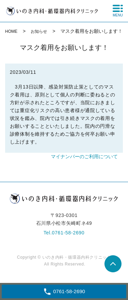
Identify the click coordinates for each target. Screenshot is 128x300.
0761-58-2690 (68, 232)
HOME (11, 31)
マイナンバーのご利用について (84, 156)
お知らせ (39, 31)
